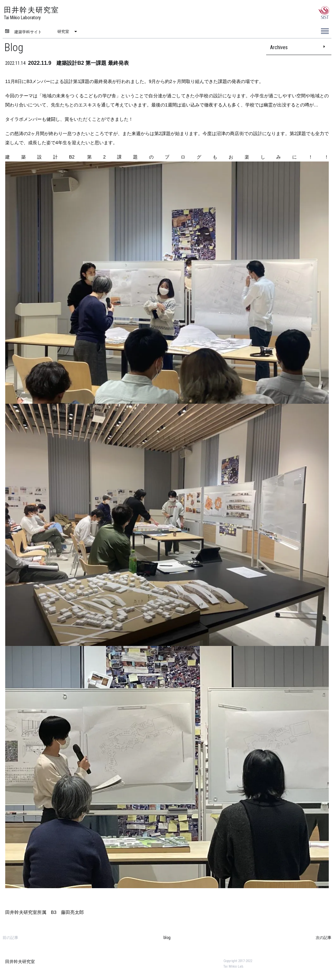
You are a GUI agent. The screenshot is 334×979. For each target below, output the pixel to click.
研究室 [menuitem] (63, 31)
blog (167, 937)
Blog (13, 47)
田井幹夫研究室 (20, 961)
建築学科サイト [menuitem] (28, 32)
